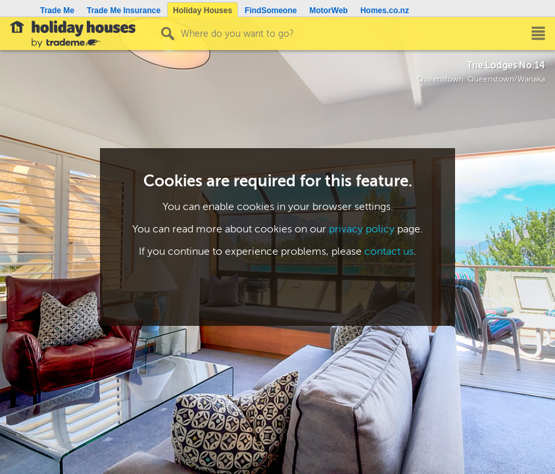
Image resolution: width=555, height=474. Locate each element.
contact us (389, 251)
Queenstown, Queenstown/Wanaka (481, 79)
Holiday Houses (202, 10)
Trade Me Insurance (123, 10)
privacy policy (362, 229)
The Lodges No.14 (506, 65)
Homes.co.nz (384, 10)
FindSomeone (271, 10)
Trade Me (57, 10)
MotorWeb (328, 10)
